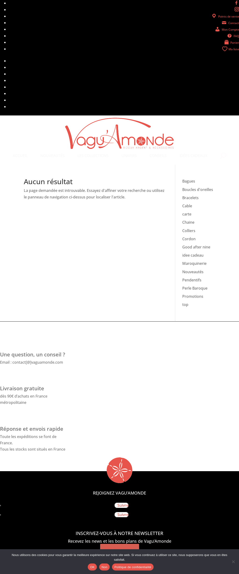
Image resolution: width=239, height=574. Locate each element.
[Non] (233, 561)
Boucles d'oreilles (197, 189)
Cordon (189, 238)
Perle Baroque (194, 288)
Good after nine (196, 247)
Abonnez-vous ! (119, 548)
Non (104, 567)
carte (186, 214)
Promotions (192, 296)
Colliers (188, 230)
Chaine (188, 222)
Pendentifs (191, 280)
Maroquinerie (194, 263)
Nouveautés (193, 271)
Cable (187, 205)
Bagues (188, 181)
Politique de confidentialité (132, 567)
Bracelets (190, 197)
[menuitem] (20, 155)
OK (92, 567)
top (185, 304)
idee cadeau (193, 255)
